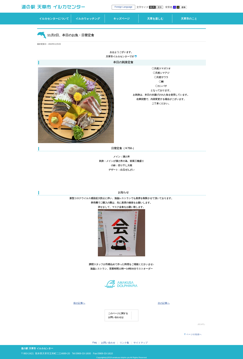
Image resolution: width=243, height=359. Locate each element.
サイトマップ (140, 342)
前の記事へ (79, 303)
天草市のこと (189, 18)
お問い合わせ (108, 342)
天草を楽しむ (155, 18)
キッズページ (121, 18)
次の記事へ (164, 303)
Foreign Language (123, 7)
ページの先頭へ (194, 334)
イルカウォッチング (88, 18)
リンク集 (124, 342)
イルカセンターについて (54, 18)
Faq (94, 342)
